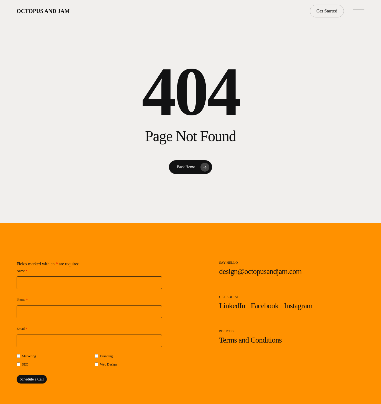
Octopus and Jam (43, 11)
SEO (25, 364)
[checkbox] (18, 356)
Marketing (29, 356)
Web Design (108, 364)
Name (22, 271)
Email (22, 329)
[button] (358, 11)
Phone (22, 300)
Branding (106, 356)
